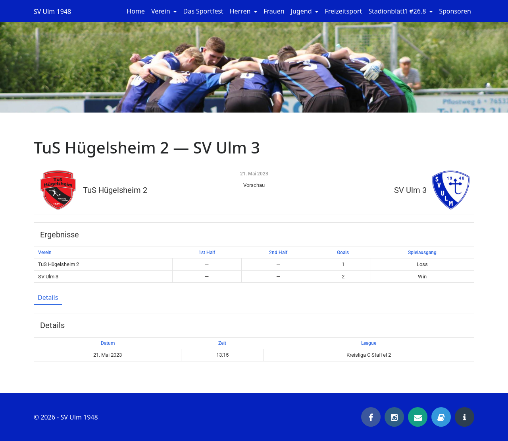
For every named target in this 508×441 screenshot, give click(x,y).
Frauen (274, 11)
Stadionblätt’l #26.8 (397, 11)
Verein (161, 11)
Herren (241, 11)
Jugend (302, 11)
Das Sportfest (203, 11)
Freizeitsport (343, 11)
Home (136, 11)
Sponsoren (455, 11)
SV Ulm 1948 (52, 11)
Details (48, 297)
